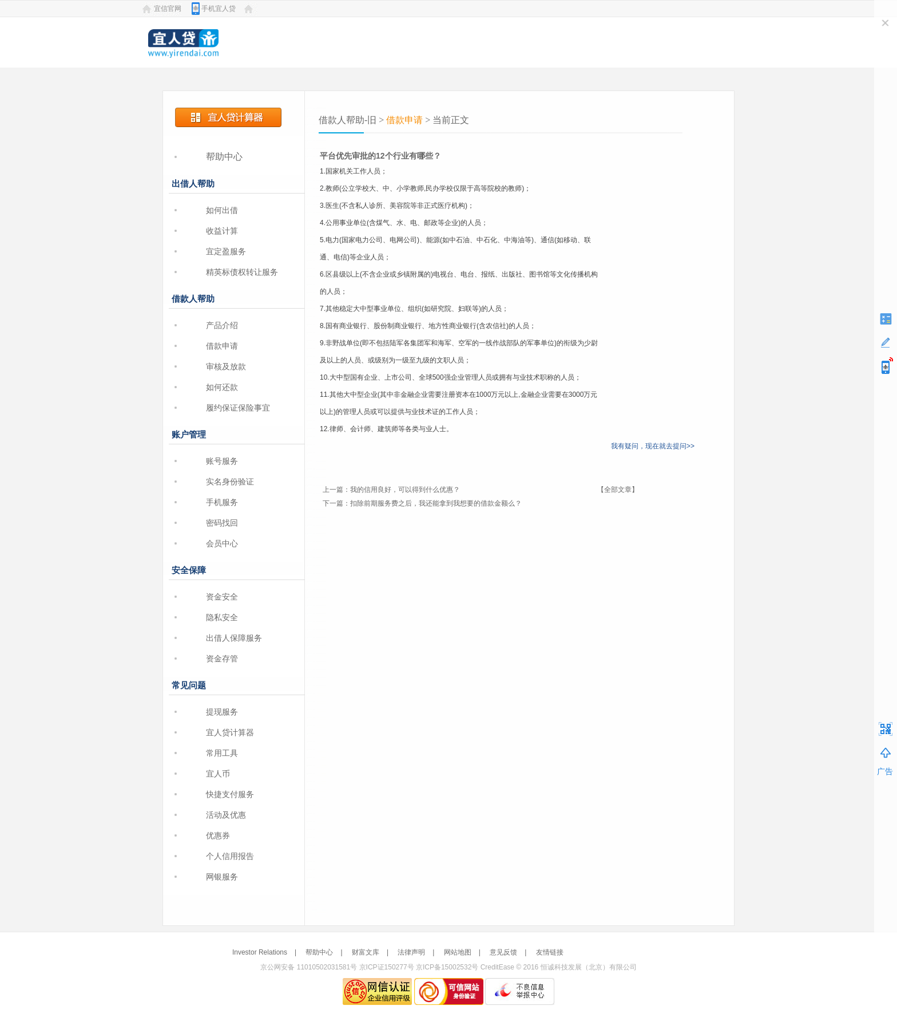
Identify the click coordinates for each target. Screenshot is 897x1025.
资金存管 (222, 658)
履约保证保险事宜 (238, 407)
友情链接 (549, 952)
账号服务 (222, 461)
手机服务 (222, 502)
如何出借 (222, 210)
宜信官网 (167, 9)
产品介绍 (222, 325)
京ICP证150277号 (386, 967)
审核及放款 (226, 366)
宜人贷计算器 (230, 732)
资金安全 (222, 596)
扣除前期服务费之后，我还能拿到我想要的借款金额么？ (436, 503)
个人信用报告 (230, 856)
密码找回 (222, 522)
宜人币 (218, 773)
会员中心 (222, 543)
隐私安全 (222, 617)
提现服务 (222, 711)
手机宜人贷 (218, 9)
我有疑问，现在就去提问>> (652, 446)
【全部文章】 (617, 490)
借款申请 (222, 345)
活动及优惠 (226, 814)
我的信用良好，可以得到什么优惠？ (405, 490)
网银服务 (222, 876)
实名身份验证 (230, 481)
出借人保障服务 (234, 637)
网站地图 (457, 952)
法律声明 (411, 952)
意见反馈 (503, 952)
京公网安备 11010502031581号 (308, 967)
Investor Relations (259, 952)
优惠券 (218, 835)
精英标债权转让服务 (242, 272)
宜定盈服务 (226, 251)
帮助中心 (224, 156)
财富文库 (365, 952)
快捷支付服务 (230, 794)
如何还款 (222, 387)
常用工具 (222, 753)
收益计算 (222, 230)
